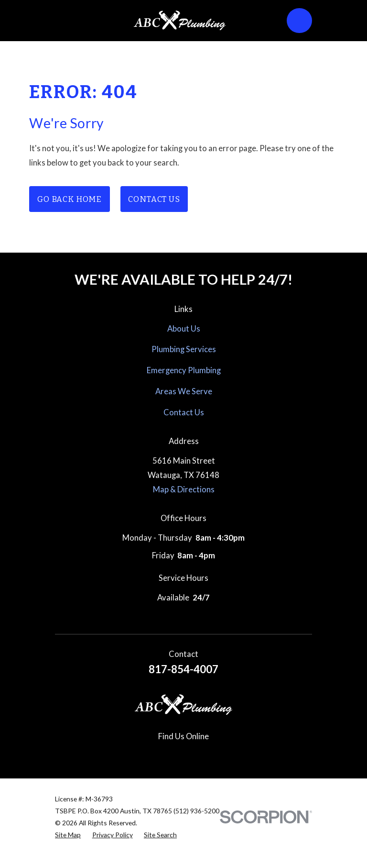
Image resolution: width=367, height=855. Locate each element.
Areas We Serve (183, 391)
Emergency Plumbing (184, 370)
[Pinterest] (183, 754)
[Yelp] (205, 754)
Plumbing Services (183, 349)
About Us (183, 328)
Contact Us (154, 199)
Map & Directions (184, 489)
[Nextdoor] (248, 754)
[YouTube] (226, 754)
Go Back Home (69, 199)
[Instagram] (161, 754)
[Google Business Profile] (118, 754)
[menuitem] (68, 835)
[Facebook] (140, 754)
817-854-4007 (183, 669)
